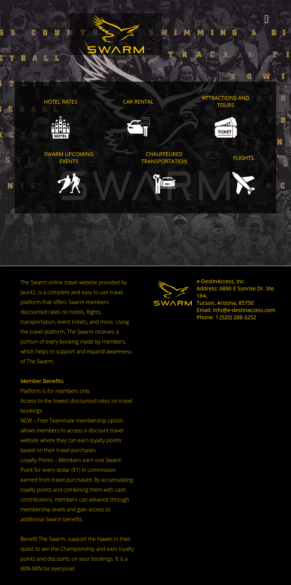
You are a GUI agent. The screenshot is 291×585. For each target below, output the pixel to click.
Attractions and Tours (225, 101)
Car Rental (138, 101)
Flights (243, 157)
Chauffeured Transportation (164, 157)
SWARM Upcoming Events (69, 157)
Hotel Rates (60, 101)
